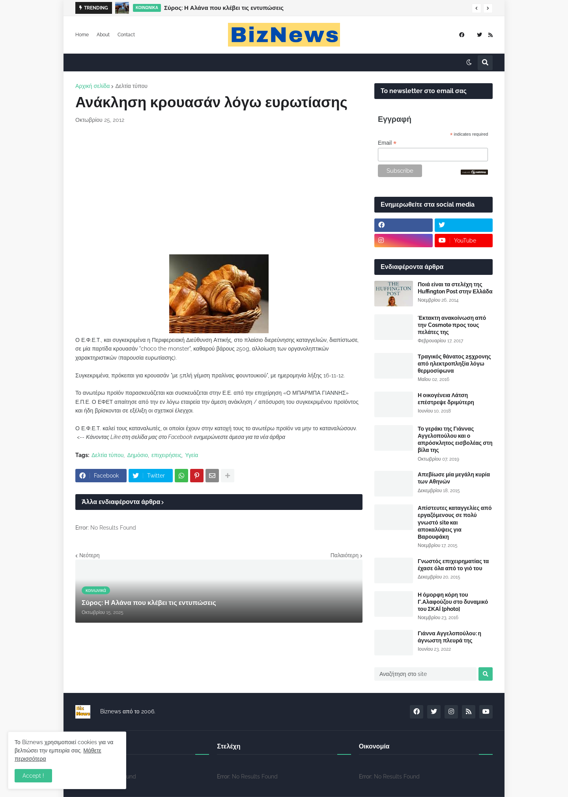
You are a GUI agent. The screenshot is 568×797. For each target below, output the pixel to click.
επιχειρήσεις (166, 455)
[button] (476, 8)
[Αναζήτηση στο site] (425, 674)
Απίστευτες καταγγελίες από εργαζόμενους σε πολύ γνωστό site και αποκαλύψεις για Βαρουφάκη (455, 522)
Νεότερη (89, 555)
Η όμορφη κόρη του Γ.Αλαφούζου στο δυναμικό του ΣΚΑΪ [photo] (453, 602)
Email (387, 143)
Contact (126, 34)
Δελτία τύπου (131, 86)
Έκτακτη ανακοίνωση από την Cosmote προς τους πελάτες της (452, 325)
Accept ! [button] (33, 776)
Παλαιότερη (345, 555)
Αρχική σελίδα (92, 86)
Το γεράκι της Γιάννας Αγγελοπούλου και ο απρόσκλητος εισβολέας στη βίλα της (455, 440)
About (103, 34)
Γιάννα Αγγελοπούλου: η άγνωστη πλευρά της (449, 637)
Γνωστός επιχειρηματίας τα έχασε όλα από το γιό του (453, 564)
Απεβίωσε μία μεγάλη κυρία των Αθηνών (454, 478)
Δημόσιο (137, 455)
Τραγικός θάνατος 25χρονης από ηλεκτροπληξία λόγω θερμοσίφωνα (454, 363)
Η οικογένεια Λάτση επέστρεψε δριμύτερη (446, 398)
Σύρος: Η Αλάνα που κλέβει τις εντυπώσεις (224, 7)
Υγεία (191, 455)
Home (82, 34)
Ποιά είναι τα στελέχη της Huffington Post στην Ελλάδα (455, 288)
